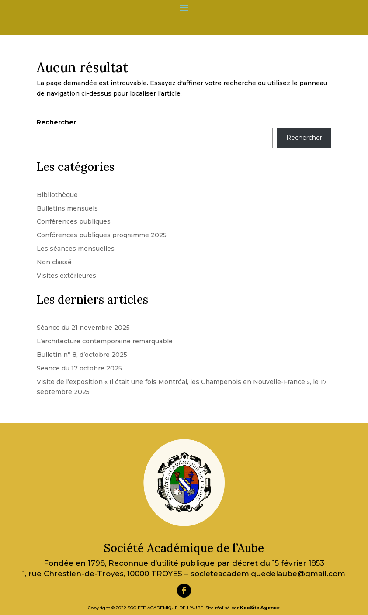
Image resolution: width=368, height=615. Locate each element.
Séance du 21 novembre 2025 (83, 328)
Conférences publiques (74, 221)
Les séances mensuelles (76, 248)
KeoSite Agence (260, 608)
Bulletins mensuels (67, 208)
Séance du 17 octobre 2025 (79, 368)
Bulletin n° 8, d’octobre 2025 (82, 355)
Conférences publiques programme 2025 (102, 235)
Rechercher (56, 122)
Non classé (54, 262)
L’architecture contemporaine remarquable (105, 341)
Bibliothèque (57, 195)
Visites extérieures (66, 276)
